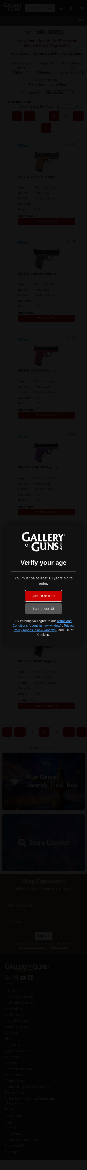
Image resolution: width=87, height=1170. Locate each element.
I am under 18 (43, 608)
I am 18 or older (43, 596)
